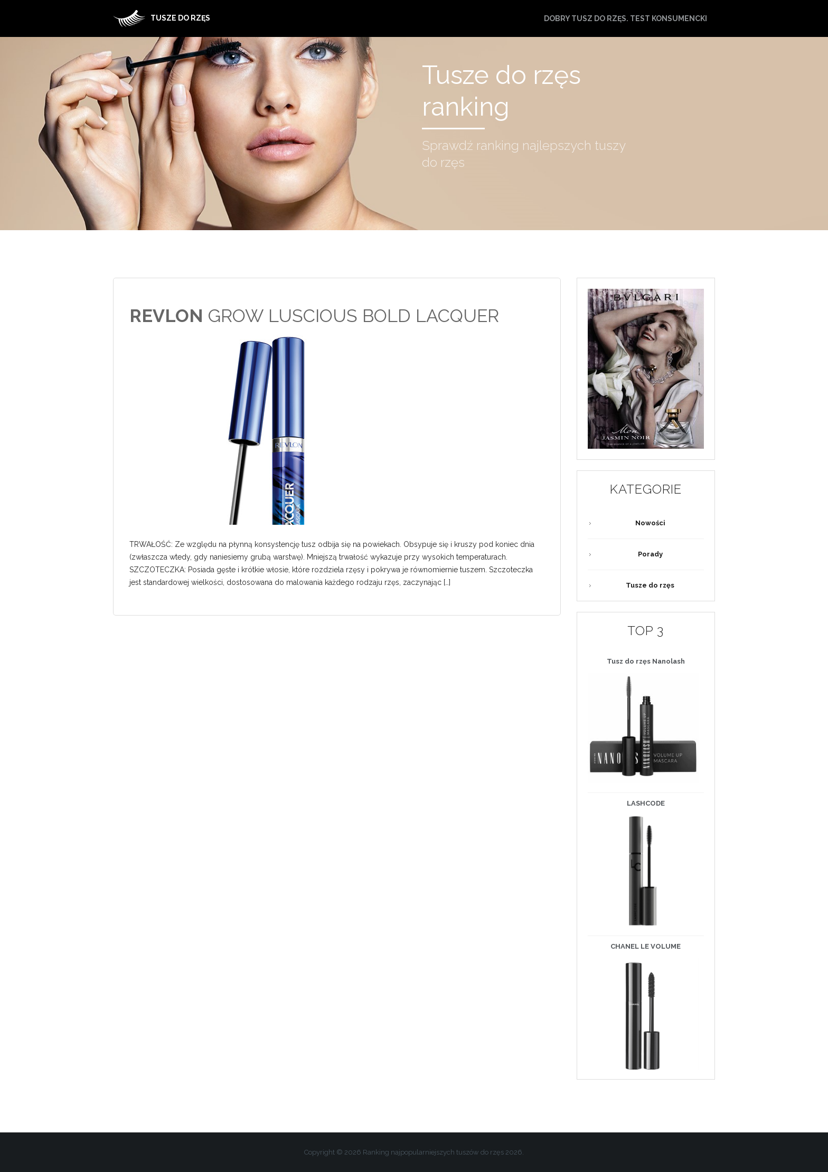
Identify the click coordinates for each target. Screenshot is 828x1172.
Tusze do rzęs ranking (501, 90)
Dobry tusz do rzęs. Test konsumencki (625, 18)
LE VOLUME (645, 946)
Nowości (650, 523)
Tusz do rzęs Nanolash (646, 661)
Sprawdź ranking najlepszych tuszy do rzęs (523, 154)
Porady (650, 554)
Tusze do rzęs (650, 585)
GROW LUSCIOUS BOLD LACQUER (314, 315)
